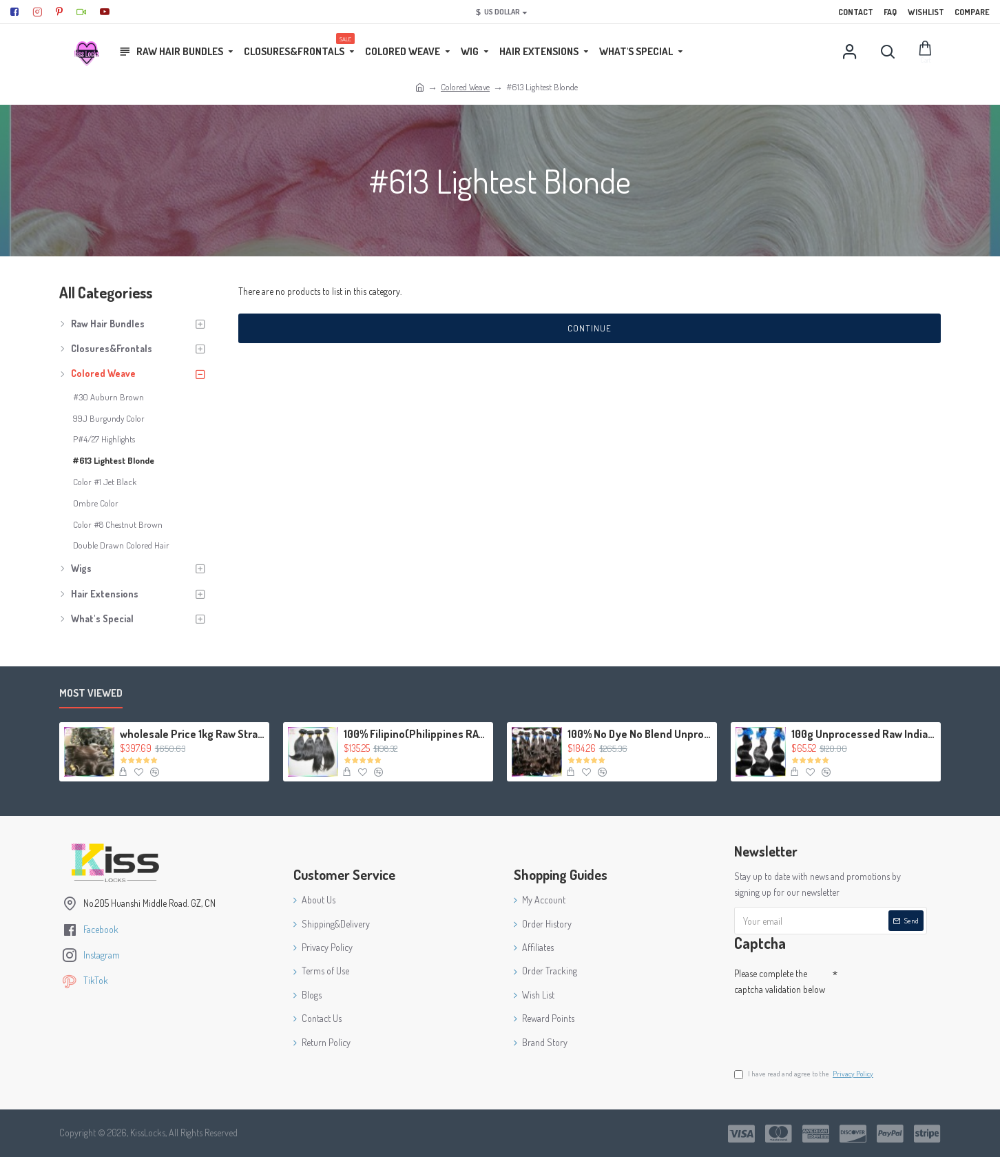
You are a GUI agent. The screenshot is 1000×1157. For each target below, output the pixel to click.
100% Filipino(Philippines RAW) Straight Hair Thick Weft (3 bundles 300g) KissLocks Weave (416, 734)
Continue (589, 328)
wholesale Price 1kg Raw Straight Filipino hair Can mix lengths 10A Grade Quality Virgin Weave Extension (192, 734)
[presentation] (830, 1025)
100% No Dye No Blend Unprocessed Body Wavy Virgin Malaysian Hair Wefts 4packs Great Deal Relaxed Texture (639, 734)
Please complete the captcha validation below (779, 980)
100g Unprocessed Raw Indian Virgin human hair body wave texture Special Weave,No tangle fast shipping (863, 734)
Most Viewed (91, 693)
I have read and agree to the (804, 1074)
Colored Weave (465, 86)
